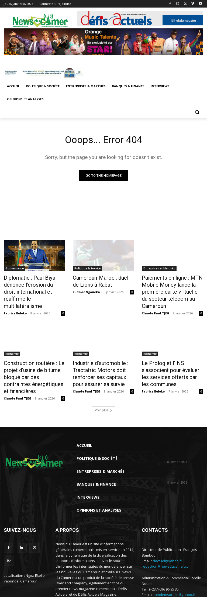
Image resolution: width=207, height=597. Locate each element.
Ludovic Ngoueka (86, 291)
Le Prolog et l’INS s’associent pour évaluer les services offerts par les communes (171, 358)
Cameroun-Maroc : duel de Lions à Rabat (99, 281)
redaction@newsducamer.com (167, 544)
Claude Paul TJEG (155, 303)
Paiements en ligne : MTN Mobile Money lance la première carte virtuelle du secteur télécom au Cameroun (172, 287)
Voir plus (103, 388)
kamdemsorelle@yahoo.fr (174, 572)
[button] (197, 112)
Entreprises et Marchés (159, 269)
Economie (12, 343)
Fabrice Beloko (15, 303)
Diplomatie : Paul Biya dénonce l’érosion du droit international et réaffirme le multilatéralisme (31, 287)
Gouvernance (14, 269)
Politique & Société (87, 269)
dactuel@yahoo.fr (167, 539)
